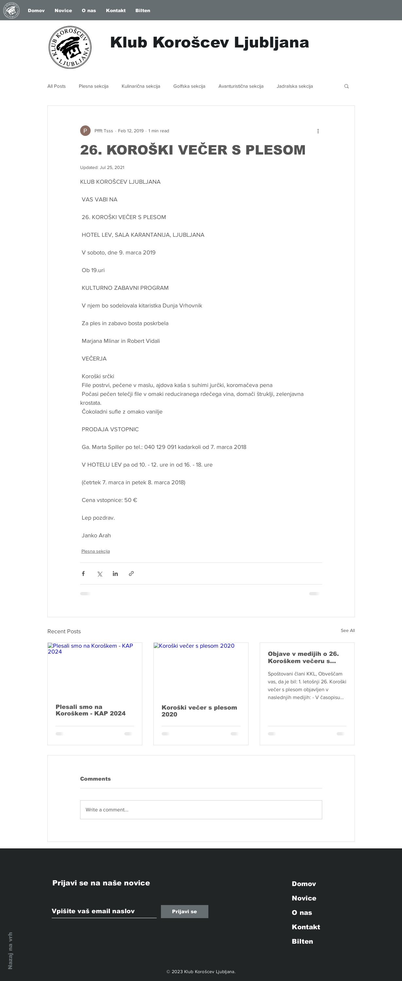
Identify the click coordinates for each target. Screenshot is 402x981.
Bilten (302, 941)
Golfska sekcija (189, 86)
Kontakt (306, 927)
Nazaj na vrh (10, 951)
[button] (346, 85)
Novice (304, 898)
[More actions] (318, 131)
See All (348, 630)
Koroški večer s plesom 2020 (199, 711)
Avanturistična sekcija (241, 86)
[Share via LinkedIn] (115, 573)
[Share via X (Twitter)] (99, 573)
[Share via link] (131, 573)
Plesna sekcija (94, 86)
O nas (302, 912)
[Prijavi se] (184, 911)
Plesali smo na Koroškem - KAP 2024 (91, 710)
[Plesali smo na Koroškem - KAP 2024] (95, 669)
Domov (304, 883)
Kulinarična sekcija (141, 86)
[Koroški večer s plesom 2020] (201, 669)
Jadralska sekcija (295, 86)
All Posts (56, 86)
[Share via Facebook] (83, 573)
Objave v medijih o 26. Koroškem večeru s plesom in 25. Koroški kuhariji (303, 658)
